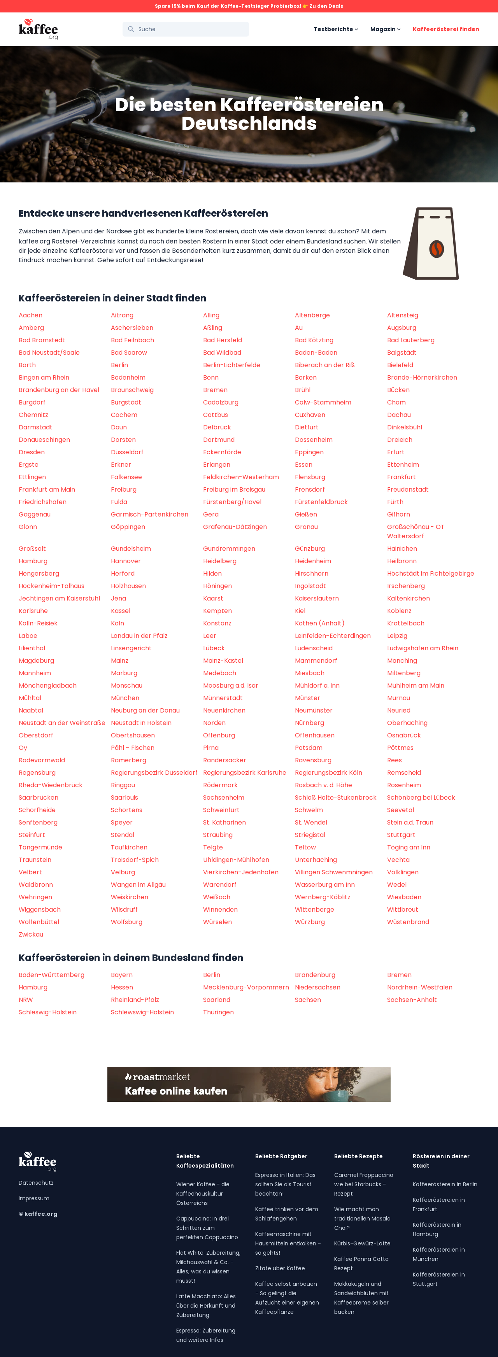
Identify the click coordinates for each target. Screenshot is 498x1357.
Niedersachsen (317, 987)
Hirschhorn (311, 573)
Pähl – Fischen (132, 747)
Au (299, 327)
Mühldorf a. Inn (317, 685)
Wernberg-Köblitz (323, 897)
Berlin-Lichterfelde (231, 365)
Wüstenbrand (408, 922)
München (125, 697)
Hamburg (33, 561)
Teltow (305, 847)
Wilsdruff (124, 909)
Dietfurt (307, 427)
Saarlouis (124, 797)
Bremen (215, 389)
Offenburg (219, 735)
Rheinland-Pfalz (135, 999)
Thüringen (218, 1012)
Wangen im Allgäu (138, 884)
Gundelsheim (131, 548)
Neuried (398, 710)
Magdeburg (36, 660)
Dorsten (123, 439)
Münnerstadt (223, 697)
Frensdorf (310, 489)
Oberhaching (407, 722)
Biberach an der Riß (325, 365)
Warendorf (220, 884)
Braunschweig (132, 389)
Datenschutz (36, 1183)
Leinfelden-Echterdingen (333, 635)
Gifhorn (398, 514)
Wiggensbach (40, 909)
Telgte (213, 847)
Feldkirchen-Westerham (241, 477)
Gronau (306, 526)
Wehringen (35, 897)
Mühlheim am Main (415, 685)
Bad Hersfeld (222, 340)
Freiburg (124, 489)
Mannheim (35, 673)
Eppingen (309, 452)
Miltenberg (404, 673)
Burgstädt (126, 402)
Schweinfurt (221, 809)
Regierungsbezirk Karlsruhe (244, 772)
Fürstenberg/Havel (232, 501)
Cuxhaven (310, 414)
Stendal (122, 834)
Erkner (121, 464)
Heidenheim (313, 561)
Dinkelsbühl (404, 427)
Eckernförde (222, 452)
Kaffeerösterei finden (446, 29)
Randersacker (224, 760)
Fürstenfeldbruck (321, 501)
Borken (306, 377)
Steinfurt (32, 834)
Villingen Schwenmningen (334, 872)
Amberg (31, 327)
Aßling (212, 327)
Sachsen (308, 999)
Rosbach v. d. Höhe (323, 785)
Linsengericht (131, 648)
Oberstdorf (36, 735)
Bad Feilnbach (132, 340)
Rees (394, 760)
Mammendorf (316, 660)
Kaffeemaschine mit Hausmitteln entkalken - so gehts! (288, 1243)
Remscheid (404, 772)
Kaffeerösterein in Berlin (445, 1184)
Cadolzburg (220, 402)
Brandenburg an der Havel (59, 389)
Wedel (397, 884)
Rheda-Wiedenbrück (50, 785)
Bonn (211, 377)
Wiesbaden (404, 897)
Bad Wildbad (222, 352)
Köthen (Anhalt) (320, 623)
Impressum (34, 1198)
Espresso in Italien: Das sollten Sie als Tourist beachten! (285, 1184)
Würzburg (310, 922)
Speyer (122, 822)
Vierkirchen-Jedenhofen (241, 872)
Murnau (398, 697)
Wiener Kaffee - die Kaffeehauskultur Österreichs (203, 1193)
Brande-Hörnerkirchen (422, 377)
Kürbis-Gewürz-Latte (362, 1243)
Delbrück (217, 427)
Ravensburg (313, 760)
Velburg (123, 872)
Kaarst (213, 598)
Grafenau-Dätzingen (235, 526)
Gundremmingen (229, 548)
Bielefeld (400, 365)
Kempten (217, 610)
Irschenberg (406, 585)
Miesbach (309, 673)
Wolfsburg (126, 922)
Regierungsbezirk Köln (328, 772)
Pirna (211, 747)
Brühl (302, 389)
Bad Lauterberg (411, 340)
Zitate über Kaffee (280, 1268)
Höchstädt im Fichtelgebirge (430, 573)
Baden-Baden (316, 352)
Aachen (30, 315)
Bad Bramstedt (42, 340)
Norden (214, 722)
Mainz (119, 660)
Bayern (122, 974)
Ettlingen (32, 477)
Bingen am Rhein (44, 377)
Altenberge (312, 315)
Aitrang (122, 315)
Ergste (29, 464)
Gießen (306, 514)
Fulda (119, 501)
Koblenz (399, 610)
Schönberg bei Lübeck (421, 797)
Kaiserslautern (317, 598)
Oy (23, 747)
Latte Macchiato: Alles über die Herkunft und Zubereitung (206, 1305)
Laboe (28, 635)
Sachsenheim (223, 797)
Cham (396, 402)
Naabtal (31, 710)
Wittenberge (314, 909)
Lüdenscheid (314, 648)
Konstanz (217, 623)
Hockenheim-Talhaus (51, 585)
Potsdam (309, 747)
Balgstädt (402, 352)
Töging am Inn (408, 847)
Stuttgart (401, 834)
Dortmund (219, 439)
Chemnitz (33, 414)
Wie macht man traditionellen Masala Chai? (362, 1218)
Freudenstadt (408, 489)
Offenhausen (315, 735)
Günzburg (310, 548)
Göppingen (128, 526)
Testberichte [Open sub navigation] (336, 29)
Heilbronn (402, 561)
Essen (303, 464)
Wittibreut (402, 909)
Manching (402, 660)
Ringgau (123, 785)
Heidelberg (220, 561)
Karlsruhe (33, 610)
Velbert (30, 872)
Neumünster (314, 710)
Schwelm (309, 809)
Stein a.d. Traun (410, 822)
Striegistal (310, 834)
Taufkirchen (129, 847)
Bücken (398, 389)
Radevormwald (42, 760)
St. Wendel (311, 822)
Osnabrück (404, 735)
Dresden (32, 452)
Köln (117, 623)
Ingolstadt (310, 585)
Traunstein (35, 859)
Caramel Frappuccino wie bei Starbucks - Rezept (363, 1184)
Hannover (126, 561)
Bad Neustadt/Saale (49, 352)
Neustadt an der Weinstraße (62, 722)
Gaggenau (35, 514)
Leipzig (397, 635)
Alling (211, 315)
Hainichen (402, 548)
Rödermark (220, 785)
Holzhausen (128, 585)
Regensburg (37, 772)
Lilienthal (32, 648)
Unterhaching (316, 859)
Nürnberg (309, 722)
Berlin (119, 365)
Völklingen (403, 872)
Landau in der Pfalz (139, 635)
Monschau (126, 685)
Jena (118, 598)
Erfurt (396, 452)
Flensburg (310, 477)
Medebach (219, 673)
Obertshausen (133, 735)
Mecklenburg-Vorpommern (246, 987)
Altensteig (402, 315)
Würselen (217, 922)
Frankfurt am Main (47, 489)
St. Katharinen (224, 822)
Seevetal (400, 809)
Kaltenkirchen (408, 598)
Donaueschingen (44, 439)
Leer (209, 635)
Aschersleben (132, 327)
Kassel (120, 610)
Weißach (216, 897)
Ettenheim (403, 464)
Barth (27, 365)
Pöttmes (400, 747)
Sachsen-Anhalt (412, 999)
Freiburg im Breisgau (234, 489)
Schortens (126, 809)
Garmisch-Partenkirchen (149, 514)
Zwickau (31, 934)
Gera (211, 514)
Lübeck (214, 648)
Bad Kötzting (314, 340)
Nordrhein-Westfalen (419, 987)
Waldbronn (36, 884)
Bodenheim (128, 377)
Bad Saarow (129, 352)
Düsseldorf (127, 452)
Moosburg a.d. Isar (230, 685)
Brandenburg (315, 974)
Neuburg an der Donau (145, 710)
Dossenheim (314, 439)
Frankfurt (401, 477)
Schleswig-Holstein (48, 1012)
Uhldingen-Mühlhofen (236, 859)
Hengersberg (39, 573)
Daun (119, 427)
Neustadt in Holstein (141, 722)
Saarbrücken (38, 797)
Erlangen (216, 464)
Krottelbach (405, 623)
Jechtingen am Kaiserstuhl (59, 598)
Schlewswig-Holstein (142, 1012)
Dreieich (399, 439)
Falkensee (126, 477)
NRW (26, 999)
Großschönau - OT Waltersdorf (416, 531)
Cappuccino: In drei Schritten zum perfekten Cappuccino (207, 1228)
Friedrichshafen (43, 501)
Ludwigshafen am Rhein (422, 648)
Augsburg (401, 327)
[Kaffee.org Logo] (38, 29)
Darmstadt (36, 427)
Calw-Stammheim (323, 402)
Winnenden (220, 909)
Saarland (216, 999)
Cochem (124, 414)
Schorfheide (37, 809)
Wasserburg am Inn (325, 884)
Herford (123, 573)
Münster (307, 697)
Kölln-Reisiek (38, 623)
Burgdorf (32, 402)
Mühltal (30, 697)
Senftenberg (38, 822)
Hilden (212, 573)
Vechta (398, 859)
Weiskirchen (129, 897)
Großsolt (32, 548)
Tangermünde (40, 847)
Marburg (124, 673)
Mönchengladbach (48, 685)
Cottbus (215, 414)
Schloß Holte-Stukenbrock (336, 797)
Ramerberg (128, 760)
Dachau (399, 414)
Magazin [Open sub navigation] (385, 29)
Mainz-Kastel (223, 660)
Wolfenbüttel (39, 922)
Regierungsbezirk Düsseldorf (154, 772)
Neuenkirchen (224, 710)
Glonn (28, 526)
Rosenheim (404, 785)
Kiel (300, 610)
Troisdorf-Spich (135, 859)
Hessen (122, 987)
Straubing (218, 834)
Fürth (395, 501)
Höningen (217, 585)
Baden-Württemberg (51, 974)
